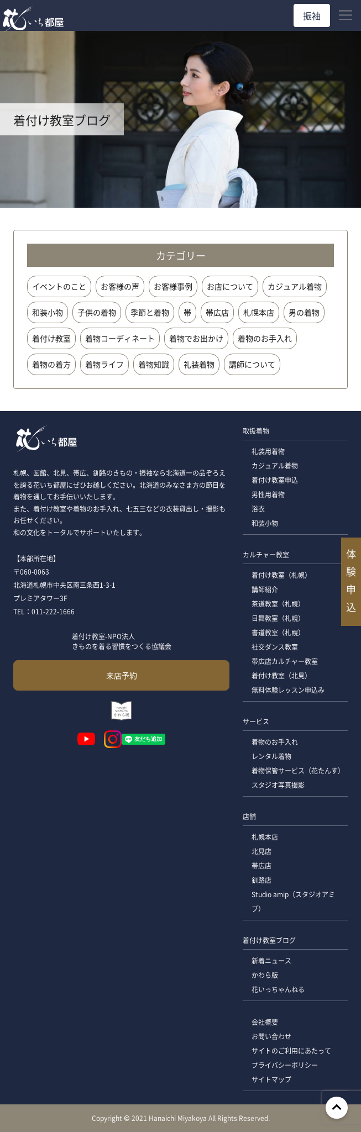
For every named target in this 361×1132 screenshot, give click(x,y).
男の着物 (304, 312)
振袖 (312, 15)
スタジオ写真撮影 (278, 784)
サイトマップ (271, 1079)
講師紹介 (265, 589)
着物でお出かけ (196, 338)
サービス (256, 721)
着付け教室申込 (275, 480)
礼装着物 (199, 364)
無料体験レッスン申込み (288, 689)
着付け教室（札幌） (281, 575)
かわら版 (265, 975)
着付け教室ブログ (269, 940)
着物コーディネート (120, 338)
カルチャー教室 (266, 554)
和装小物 (47, 312)
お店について (230, 286)
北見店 (261, 851)
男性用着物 (268, 494)
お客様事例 (173, 286)
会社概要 (265, 1021)
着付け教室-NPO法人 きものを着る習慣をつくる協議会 (121, 641)
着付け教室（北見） (281, 675)
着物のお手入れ (265, 338)
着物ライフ (104, 364)
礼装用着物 (268, 451)
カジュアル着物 (295, 286)
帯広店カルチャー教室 (285, 661)
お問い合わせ (271, 1036)
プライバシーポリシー (285, 1065)
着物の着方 (51, 364)
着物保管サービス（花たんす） (298, 770)
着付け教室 (51, 338)
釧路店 (261, 879)
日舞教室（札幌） (278, 618)
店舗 (249, 816)
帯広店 (217, 312)
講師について (252, 364)
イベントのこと (59, 286)
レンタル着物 (271, 756)
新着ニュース (271, 960)
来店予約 (121, 675)
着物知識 (153, 364)
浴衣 (258, 508)
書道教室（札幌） (278, 632)
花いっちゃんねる (278, 989)
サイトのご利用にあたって (291, 1050)
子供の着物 (96, 312)
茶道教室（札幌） (278, 603)
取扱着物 (256, 430)
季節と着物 (149, 312)
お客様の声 (120, 286)
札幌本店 (258, 312)
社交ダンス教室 (275, 646)
